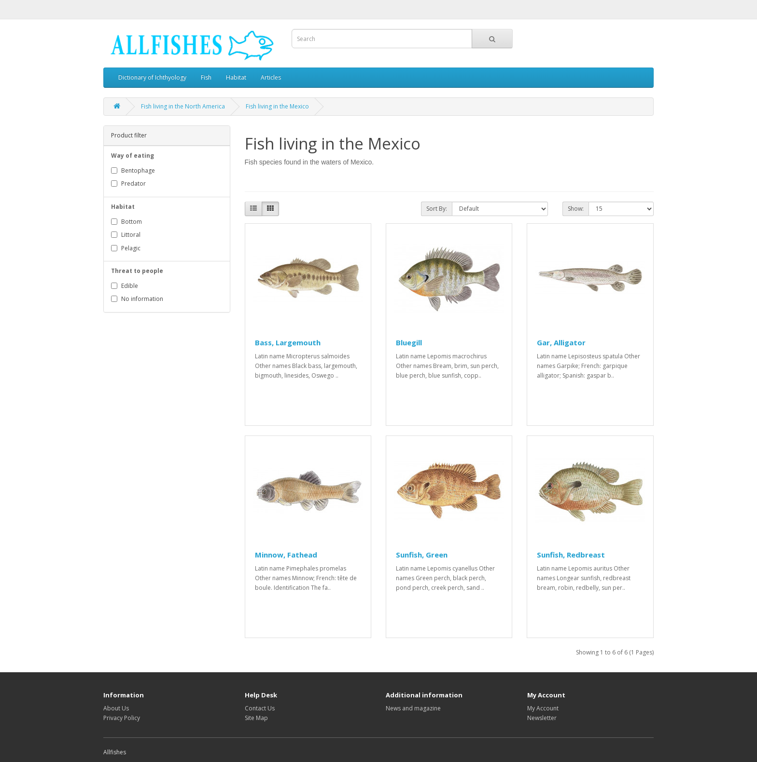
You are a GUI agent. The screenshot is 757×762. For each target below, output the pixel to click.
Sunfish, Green (422, 554)
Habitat (236, 77)
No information (137, 299)
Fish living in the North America (183, 106)
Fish (206, 77)
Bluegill (409, 342)
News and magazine (413, 708)
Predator (128, 183)
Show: (576, 208)
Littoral (125, 235)
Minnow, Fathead (286, 554)
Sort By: (436, 208)
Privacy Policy (121, 718)
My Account (543, 708)
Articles (271, 77)
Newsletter (542, 718)
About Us (116, 708)
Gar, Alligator (561, 342)
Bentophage (133, 170)
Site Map (256, 718)
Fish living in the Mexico (277, 106)
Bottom (126, 222)
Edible (124, 286)
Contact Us (260, 708)
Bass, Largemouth (288, 342)
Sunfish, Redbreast (571, 554)
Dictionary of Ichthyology (152, 77)
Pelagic (125, 248)
